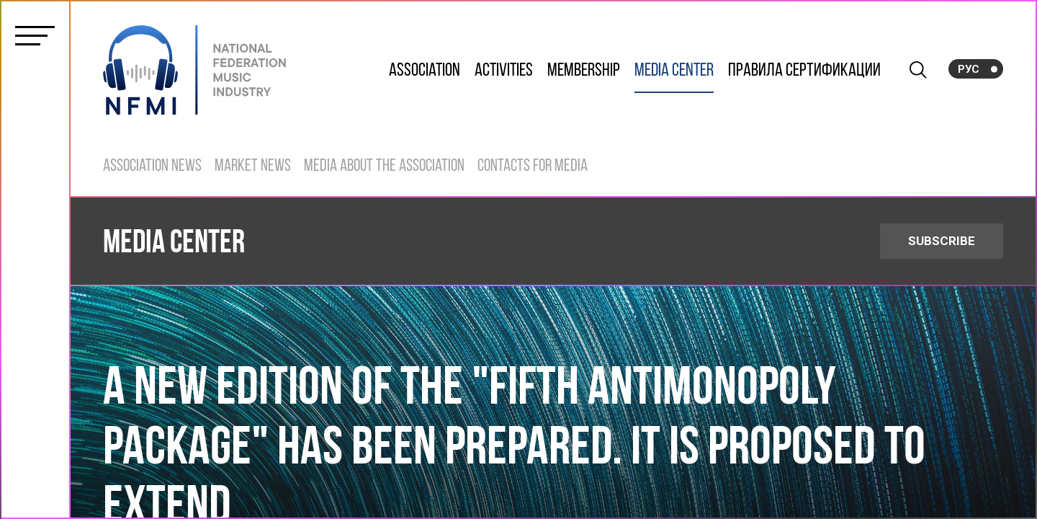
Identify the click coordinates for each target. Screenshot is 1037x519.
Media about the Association (384, 166)
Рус (968, 69)
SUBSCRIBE (941, 241)
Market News (253, 166)
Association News (152, 166)
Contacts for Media (532, 166)
